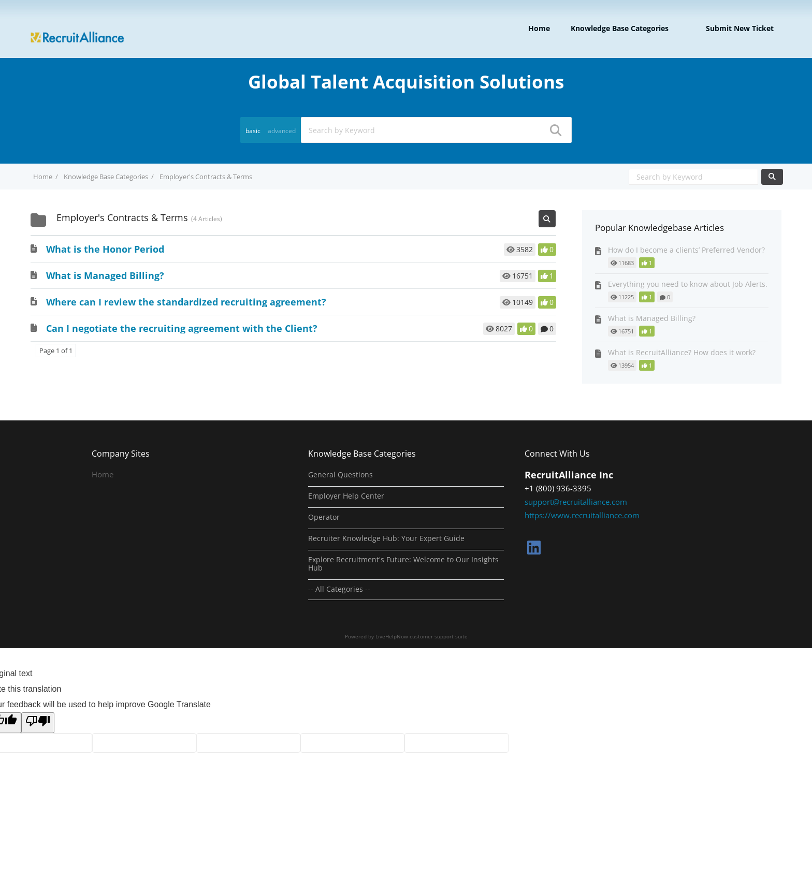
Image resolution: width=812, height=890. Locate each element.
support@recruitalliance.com (576, 502)
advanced (282, 130)
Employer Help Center (346, 496)
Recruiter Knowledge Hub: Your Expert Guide (386, 538)
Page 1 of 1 (55, 350)
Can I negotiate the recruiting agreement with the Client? (181, 328)
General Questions (340, 475)
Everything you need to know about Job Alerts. (687, 284)
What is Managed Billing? (105, 275)
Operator (324, 517)
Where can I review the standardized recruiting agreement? (186, 302)
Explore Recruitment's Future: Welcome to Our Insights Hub (403, 564)
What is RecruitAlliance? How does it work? (682, 352)
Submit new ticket (740, 28)
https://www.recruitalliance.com (582, 515)
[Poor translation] (37, 722)
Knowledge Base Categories (620, 28)
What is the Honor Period (105, 249)
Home (539, 28)
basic (252, 130)
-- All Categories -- (339, 589)
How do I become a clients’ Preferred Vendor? (686, 250)
